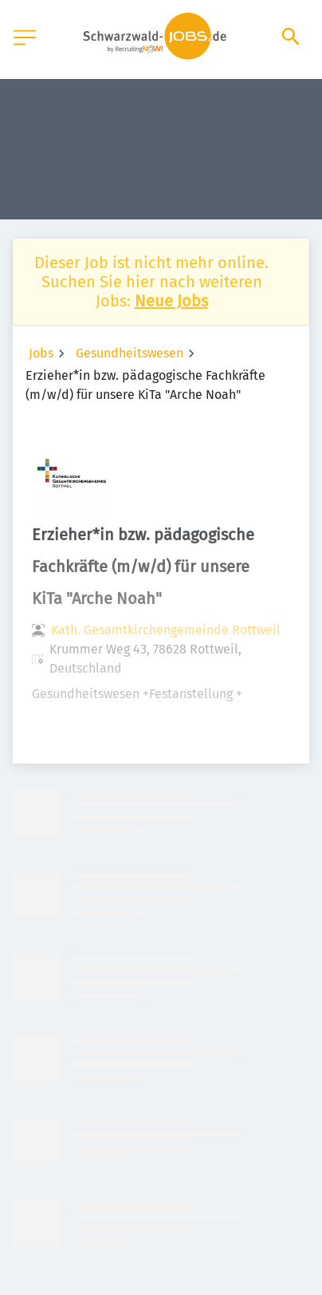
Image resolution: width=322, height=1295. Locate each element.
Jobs (41, 353)
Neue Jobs (171, 300)
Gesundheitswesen (129, 353)
